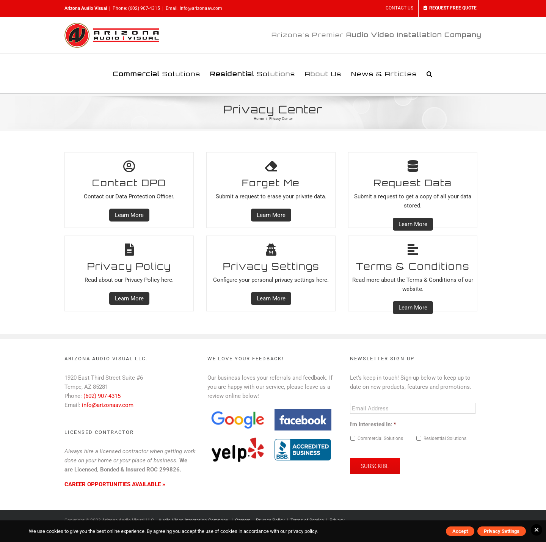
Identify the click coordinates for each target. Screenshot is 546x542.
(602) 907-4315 (144, 8)
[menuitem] (399, 8)
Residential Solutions (445, 438)
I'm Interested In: (373, 424)
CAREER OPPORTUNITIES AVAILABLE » (114, 484)
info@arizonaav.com (201, 8)
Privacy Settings (501, 531)
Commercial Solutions (380, 438)
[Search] (430, 73)
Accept (460, 531)
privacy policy (302, 531)
